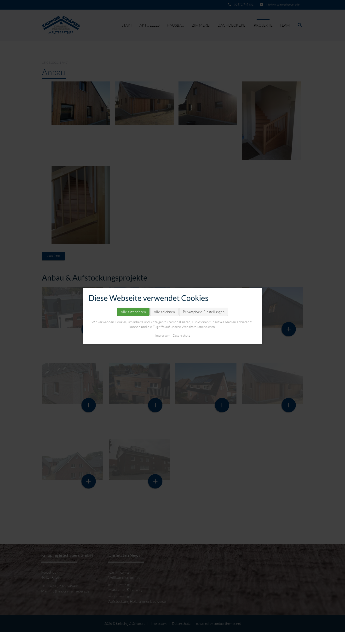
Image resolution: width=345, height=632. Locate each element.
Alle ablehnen (164, 312)
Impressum (162, 336)
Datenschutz (181, 336)
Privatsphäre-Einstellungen (203, 312)
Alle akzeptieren (133, 312)
